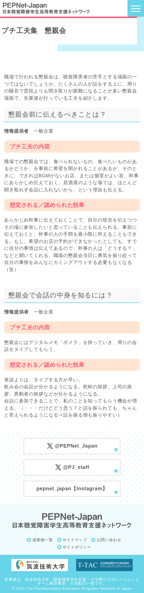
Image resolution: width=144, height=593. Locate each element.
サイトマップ (75, 540)
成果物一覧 (42, 540)
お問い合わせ (109, 540)
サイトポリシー (77, 547)
